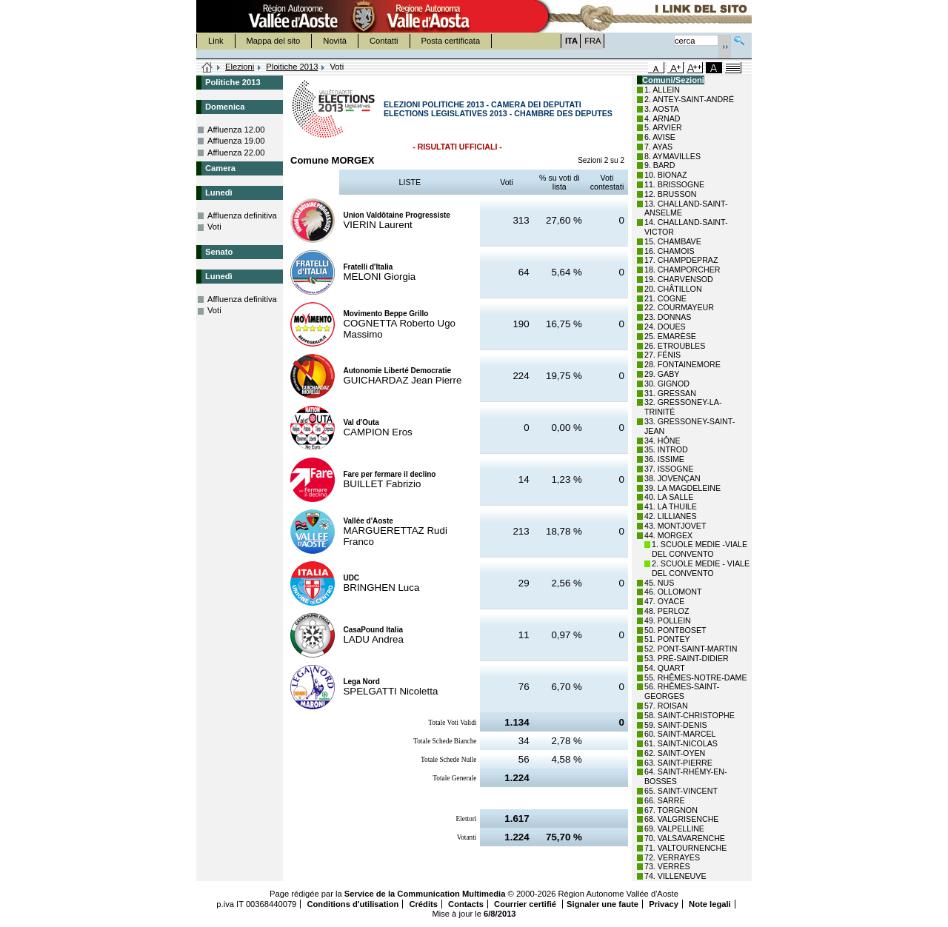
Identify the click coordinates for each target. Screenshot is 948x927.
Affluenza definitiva (242, 215)
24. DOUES (665, 326)
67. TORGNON (671, 810)
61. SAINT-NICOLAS (681, 743)
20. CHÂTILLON (673, 288)
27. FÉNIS (662, 354)
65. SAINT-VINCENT (681, 790)
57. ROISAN (666, 705)
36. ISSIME (664, 459)
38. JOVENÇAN (672, 478)
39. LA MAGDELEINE (682, 487)
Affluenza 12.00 (236, 129)
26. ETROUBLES (674, 345)
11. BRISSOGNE (674, 184)
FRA (592, 40)
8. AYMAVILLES (672, 156)
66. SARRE (664, 800)
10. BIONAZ (665, 174)
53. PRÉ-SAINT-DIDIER (686, 658)
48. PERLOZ (666, 610)
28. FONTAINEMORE (682, 364)
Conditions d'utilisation (352, 904)
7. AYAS (658, 146)
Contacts (466, 904)
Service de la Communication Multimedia (425, 893)
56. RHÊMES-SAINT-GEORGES (681, 691)
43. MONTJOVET (675, 525)
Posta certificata (451, 40)
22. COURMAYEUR (679, 307)
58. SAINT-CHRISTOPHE (689, 715)
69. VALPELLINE (674, 828)
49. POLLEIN (667, 620)
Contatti (384, 40)
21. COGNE (665, 298)
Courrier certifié (526, 904)
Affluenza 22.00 (236, 152)
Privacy (663, 904)
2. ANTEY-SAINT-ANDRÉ (689, 99)
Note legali (710, 904)
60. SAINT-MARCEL (680, 733)
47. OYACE (664, 601)
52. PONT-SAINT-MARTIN (690, 648)
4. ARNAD (662, 118)
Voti (214, 226)
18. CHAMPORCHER (682, 269)
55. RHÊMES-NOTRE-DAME (695, 677)
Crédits (423, 904)
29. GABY (661, 373)
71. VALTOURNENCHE (685, 847)
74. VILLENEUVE (675, 875)
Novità (335, 40)
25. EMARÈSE (670, 336)
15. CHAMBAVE (672, 241)
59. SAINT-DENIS (675, 724)
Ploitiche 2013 (292, 66)
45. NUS (659, 582)
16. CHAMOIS (669, 251)
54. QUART (664, 667)
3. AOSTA (661, 108)
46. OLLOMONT (673, 591)
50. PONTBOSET (675, 630)
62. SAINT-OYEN (674, 753)
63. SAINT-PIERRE (678, 762)
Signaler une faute (602, 904)
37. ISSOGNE (668, 468)
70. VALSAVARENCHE (684, 838)
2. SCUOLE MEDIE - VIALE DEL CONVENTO (701, 568)
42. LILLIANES (670, 516)
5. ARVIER (663, 127)
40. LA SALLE (668, 496)
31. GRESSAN (670, 393)
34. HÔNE (662, 440)
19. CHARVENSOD (678, 279)
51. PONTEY (667, 639)
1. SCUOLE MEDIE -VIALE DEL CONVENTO (699, 549)
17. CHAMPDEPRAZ (681, 259)
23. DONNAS (667, 316)
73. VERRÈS (667, 866)
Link (216, 40)
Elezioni (239, 66)
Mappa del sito (274, 40)
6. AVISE (659, 137)
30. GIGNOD (667, 383)
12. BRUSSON (670, 194)
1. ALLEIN (662, 89)
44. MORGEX (668, 535)
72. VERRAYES (672, 857)
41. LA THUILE (670, 506)
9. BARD (659, 165)
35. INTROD (666, 449)
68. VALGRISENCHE (681, 818)
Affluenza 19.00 (236, 140)
